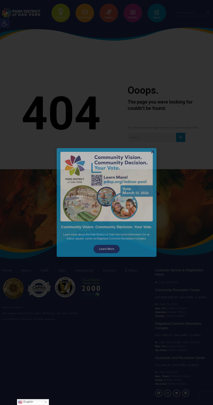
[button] (5, 23)
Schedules (132, 17)
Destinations (60, 17)
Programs (109, 17)
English (25, 402)
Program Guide (84, 17)
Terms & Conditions (12, 307)
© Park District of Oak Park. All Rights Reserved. (28, 319)
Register (157, 17)
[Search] (208, 13)
